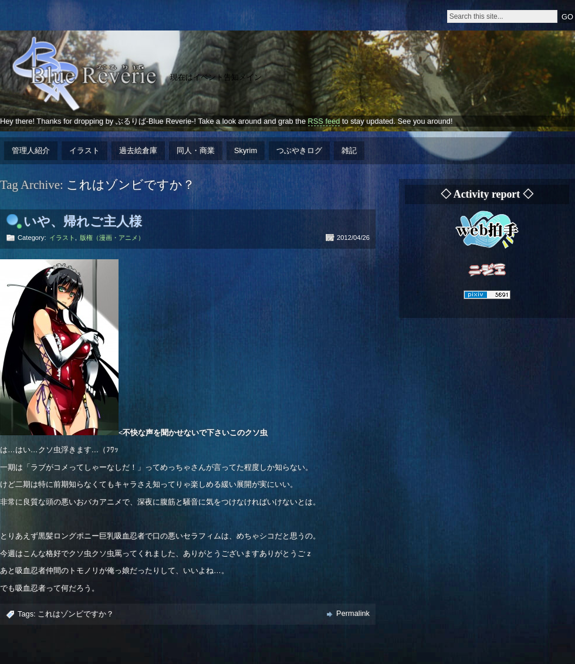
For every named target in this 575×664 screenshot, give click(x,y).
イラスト (84, 150)
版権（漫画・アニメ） (112, 237)
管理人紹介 (31, 150)
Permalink (353, 613)
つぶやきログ (299, 150)
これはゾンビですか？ (76, 613)
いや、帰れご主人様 (82, 221)
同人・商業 (196, 150)
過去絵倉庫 (138, 150)
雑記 (349, 150)
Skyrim (245, 150)
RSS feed (324, 121)
